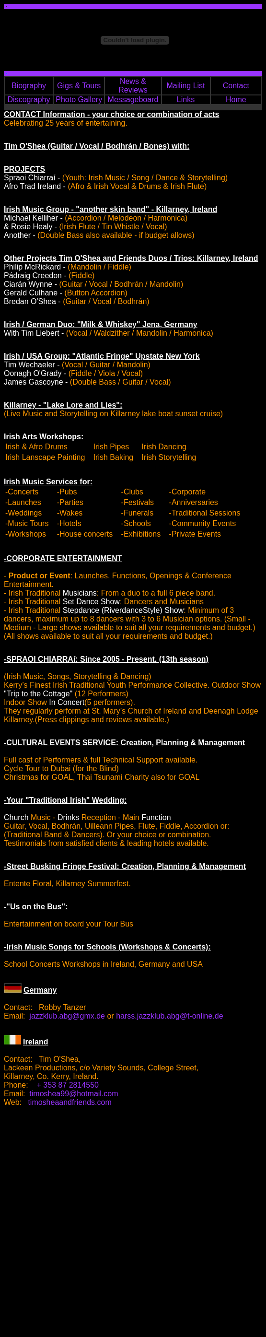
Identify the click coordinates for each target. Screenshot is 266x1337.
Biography (29, 86)
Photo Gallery (79, 99)
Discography (29, 99)
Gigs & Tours (79, 86)
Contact (236, 86)
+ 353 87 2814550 (68, 1085)
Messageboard (133, 99)
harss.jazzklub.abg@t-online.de (169, 1016)
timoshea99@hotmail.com (73, 1094)
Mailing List (186, 86)
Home (236, 99)
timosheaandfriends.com (69, 1102)
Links (186, 99)
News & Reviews (132, 85)
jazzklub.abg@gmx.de (67, 1016)
